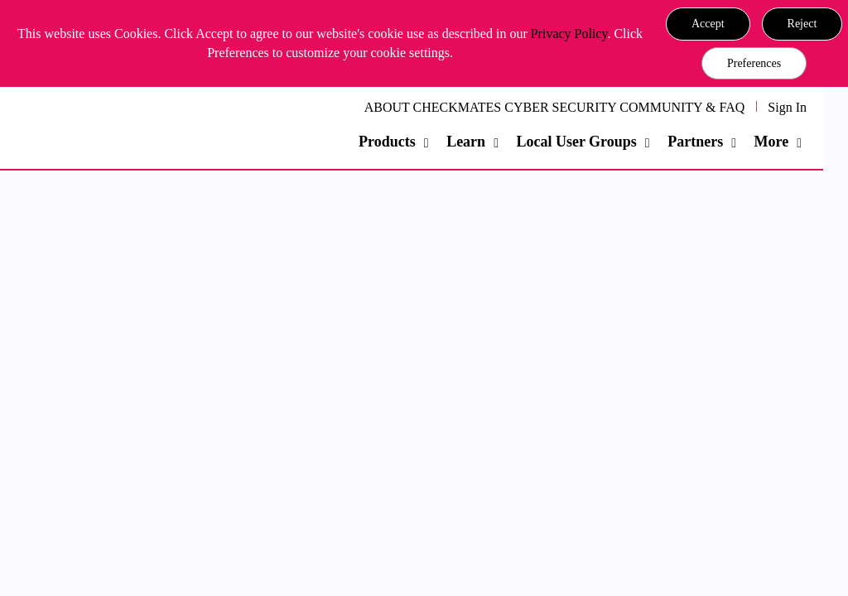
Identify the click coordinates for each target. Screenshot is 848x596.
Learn (465, 141)
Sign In (787, 107)
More (771, 141)
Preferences (754, 63)
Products (387, 141)
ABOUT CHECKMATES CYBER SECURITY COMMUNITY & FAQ (554, 107)
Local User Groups (576, 141)
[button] (708, 24)
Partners (695, 141)
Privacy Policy (569, 33)
